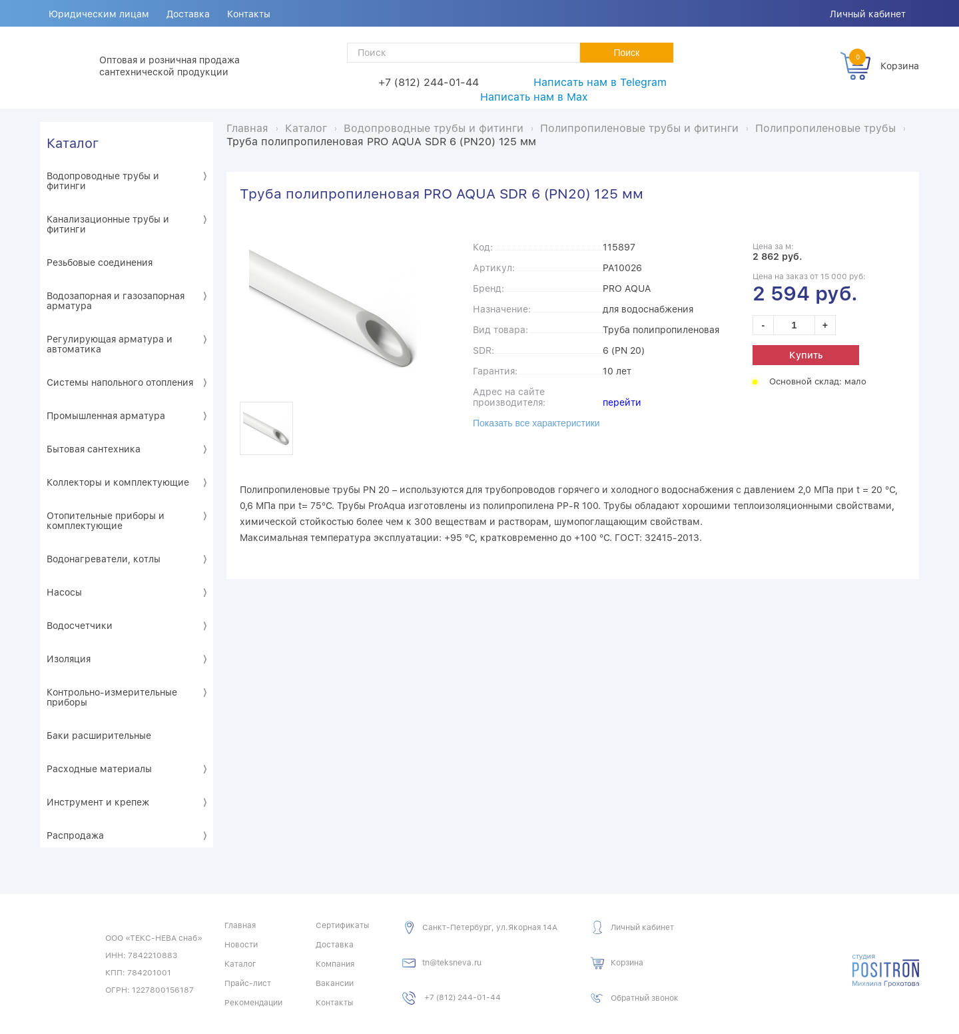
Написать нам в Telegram (600, 82)
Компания (335, 964)
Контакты (248, 14)
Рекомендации (253, 1002)
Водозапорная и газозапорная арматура (115, 300)
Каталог (73, 143)
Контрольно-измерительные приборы (112, 697)
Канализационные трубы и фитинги (108, 224)
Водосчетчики (80, 625)
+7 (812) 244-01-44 (428, 82)
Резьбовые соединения (100, 262)
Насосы (64, 592)
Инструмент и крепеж (98, 802)
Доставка (188, 14)
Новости (241, 944)
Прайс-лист (247, 983)
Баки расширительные (99, 735)
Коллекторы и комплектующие (118, 482)
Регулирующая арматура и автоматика (109, 344)
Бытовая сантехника (94, 449)
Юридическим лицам (99, 14)
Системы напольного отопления (120, 382)
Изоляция (69, 659)
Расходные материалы (99, 769)
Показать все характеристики (536, 423)
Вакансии (335, 983)
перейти (622, 402)
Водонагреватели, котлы (103, 559)
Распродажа (75, 835)
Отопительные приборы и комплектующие (105, 520)
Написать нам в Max (533, 97)
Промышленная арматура (106, 415)
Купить (805, 355)
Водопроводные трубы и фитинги (103, 181)
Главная (240, 925)
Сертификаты (342, 925)
